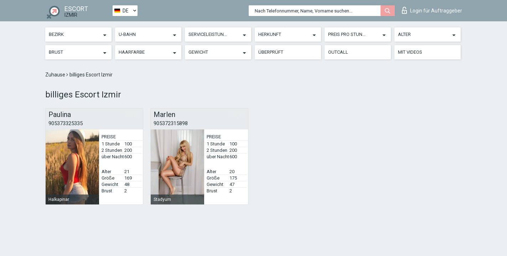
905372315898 (171, 123)
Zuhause (55, 75)
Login (432, 10)
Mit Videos (410, 52)
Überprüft (270, 52)
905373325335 (65, 123)
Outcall (338, 52)
